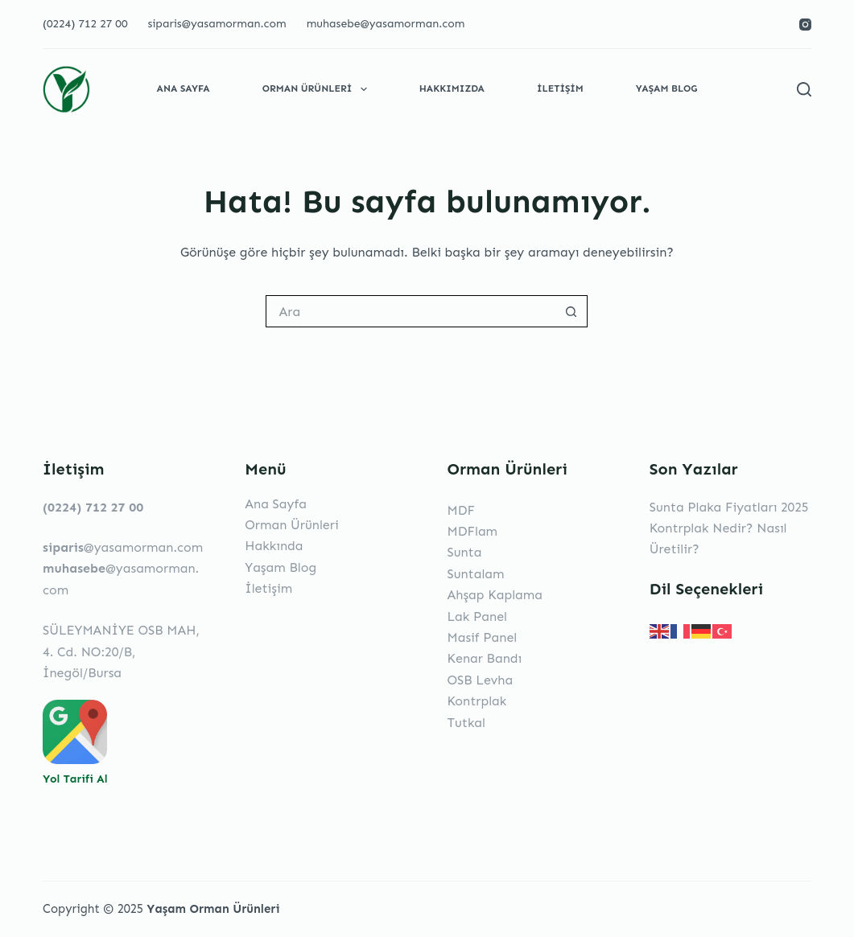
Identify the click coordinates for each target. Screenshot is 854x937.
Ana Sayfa (183, 88)
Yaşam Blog (667, 88)
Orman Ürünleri (317, 89)
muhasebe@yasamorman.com (386, 24)
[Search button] (571, 311)
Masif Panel (482, 637)
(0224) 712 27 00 (85, 24)
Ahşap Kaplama (495, 594)
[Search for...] (410, 311)
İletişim (560, 88)
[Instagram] (805, 24)
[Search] (804, 89)
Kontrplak (476, 701)
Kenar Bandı (484, 658)
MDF (460, 510)
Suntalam (475, 574)
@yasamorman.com (123, 547)
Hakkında (274, 545)
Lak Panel (477, 616)
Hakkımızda (452, 88)
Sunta (464, 552)
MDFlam (472, 531)
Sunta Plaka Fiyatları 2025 (729, 507)
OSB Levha (480, 680)
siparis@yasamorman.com (216, 24)
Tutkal (466, 722)
